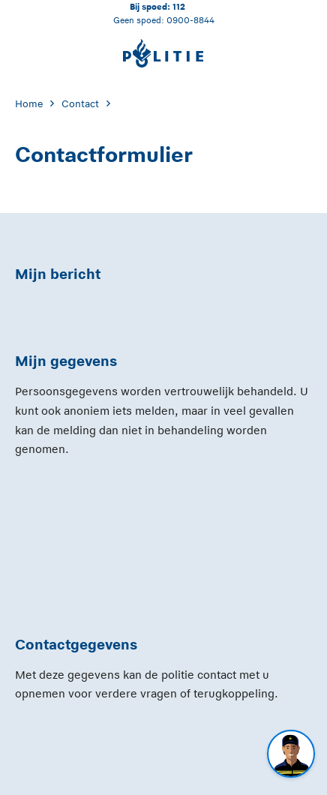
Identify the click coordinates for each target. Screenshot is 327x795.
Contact (80, 104)
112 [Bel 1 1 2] (178, 6)
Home (29, 104)
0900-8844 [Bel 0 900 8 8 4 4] (190, 20)
